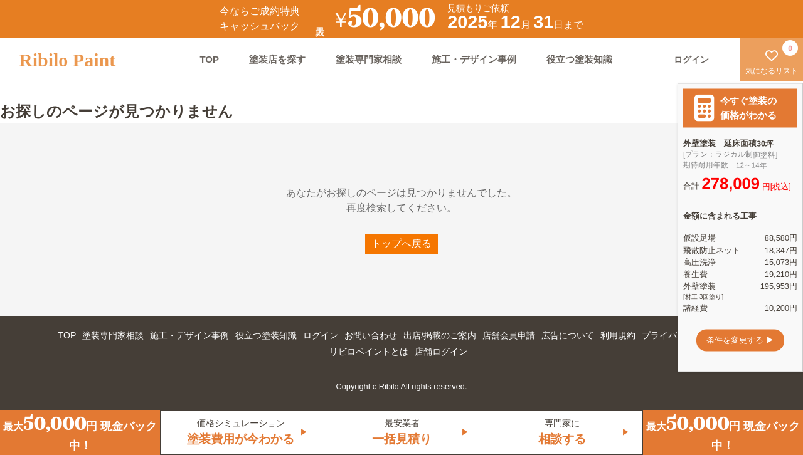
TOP (209, 59)
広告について (567, 335)
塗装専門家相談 (369, 59)
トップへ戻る (401, 243)
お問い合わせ (370, 335)
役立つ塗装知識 (579, 59)
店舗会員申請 (508, 335)
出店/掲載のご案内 (439, 335)
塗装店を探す (277, 59)
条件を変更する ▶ (740, 340)
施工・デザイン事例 (474, 59)
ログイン (320, 335)
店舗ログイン (441, 352)
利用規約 (617, 335)
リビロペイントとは (368, 352)
